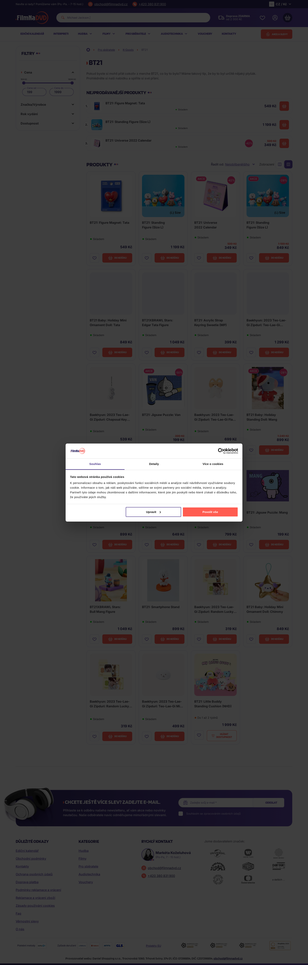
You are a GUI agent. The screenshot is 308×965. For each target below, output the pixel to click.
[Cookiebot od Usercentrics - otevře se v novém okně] (221, 451)
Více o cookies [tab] (213, 464)
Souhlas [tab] (95, 464)
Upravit (153, 512)
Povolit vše (210, 512)
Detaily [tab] (154, 464)
